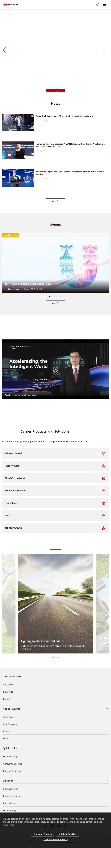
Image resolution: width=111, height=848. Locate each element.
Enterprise (8, 692)
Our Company (10, 724)
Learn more (8, 825)
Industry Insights (11, 796)
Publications (9, 803)
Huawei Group (10, 756)
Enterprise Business (12, 771)
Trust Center (9, 717)
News (6, 738)
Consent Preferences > (56, 839)
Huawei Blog (9, 810)
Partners (7, 699)
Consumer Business (12, 763)
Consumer (8, 684)
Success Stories (10, 789)
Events (6, 731)
